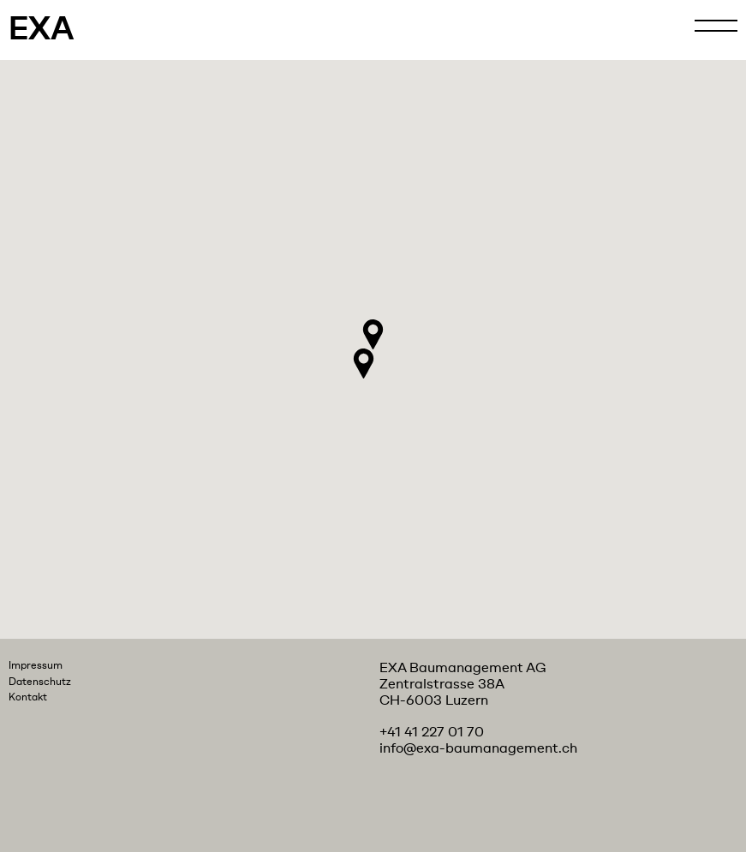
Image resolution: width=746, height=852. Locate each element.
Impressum (36, 665)
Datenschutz (40, 681)
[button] (373, 334)
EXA (42, 29)
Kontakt (28, 697)
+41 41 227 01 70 (431, 732)
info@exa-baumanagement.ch (478, 748)
